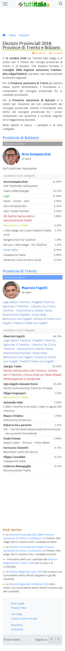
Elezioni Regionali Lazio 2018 (26, 571)
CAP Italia (16, 614)
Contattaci (17, 629)
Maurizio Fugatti (34, 288)
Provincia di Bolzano (21, 137)
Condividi (55, 53)
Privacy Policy (19, 607)
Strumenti (17, 625)
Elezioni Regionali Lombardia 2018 (29, 584)
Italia (12, 35)
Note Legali (17, 603)
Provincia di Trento (20, 271)
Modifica (38, 53)
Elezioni (24, 35)
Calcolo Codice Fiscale (24, 618)
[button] (59, 4)
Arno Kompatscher (36, 154)
